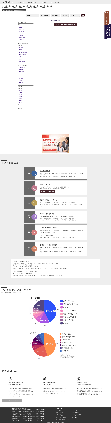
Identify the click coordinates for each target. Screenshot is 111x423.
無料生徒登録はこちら (48, 191)
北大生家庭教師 (40, 411)
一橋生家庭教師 (16, 413)
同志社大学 (21, 71)
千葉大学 (21, 56)
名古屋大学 (21, 31)
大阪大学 (21, 33)
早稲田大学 (21, 39)
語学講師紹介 (75, 412)
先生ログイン (47, 2)
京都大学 (21, 35)
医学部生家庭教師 (16, 411)
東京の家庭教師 (16, 418)
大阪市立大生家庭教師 (29, 416)
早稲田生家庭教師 (40, 410)
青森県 (20, 92)
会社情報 (58, 411)
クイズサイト (75, 416)
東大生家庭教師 (16, 410)
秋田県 (20, 98)
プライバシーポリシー (61, 417)
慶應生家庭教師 (27, 410)
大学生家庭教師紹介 (77, 414)
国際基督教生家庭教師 (29, 411)
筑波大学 (21, 59)
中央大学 (21, 80)
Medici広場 (59, 408)
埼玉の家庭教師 (16, 420)
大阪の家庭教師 (40, 420)
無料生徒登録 (56, 2)
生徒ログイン (38, 2)
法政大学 (21, 73)
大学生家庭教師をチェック (66, 24)
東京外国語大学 (22, 61)
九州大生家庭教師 (40, 415)
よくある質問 (59, 416)
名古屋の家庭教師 (27, 420)
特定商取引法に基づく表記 (63, 419)
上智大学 (21, 69)
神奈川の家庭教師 (27, 418)
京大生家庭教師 (16, 416)
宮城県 (20, 96)
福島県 (20, 102)
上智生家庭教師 (27, 413)
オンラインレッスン (77, 411)
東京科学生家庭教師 (17, 415)
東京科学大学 (22, 29)
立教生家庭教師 (40, 413)
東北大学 (21, 49)
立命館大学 (21, 78)
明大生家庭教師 (27, 415)
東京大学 (21, 27)
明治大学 (21, 82)
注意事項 (74, 417)
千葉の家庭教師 (40, 418)
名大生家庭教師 (40, 416)
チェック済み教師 (17, 2)
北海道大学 (21, 47)
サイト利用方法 (28, 2)
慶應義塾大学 (22, 37)
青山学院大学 (22, 67)
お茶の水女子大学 (23, 52)
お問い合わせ (59, 412)
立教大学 (21, 76)
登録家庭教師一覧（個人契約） (20, 408)
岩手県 (20, 94)
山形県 (20, 100)
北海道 (20, 90)
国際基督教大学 (22, 54)
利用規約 (58, 414)
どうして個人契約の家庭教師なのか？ (13, 400)
